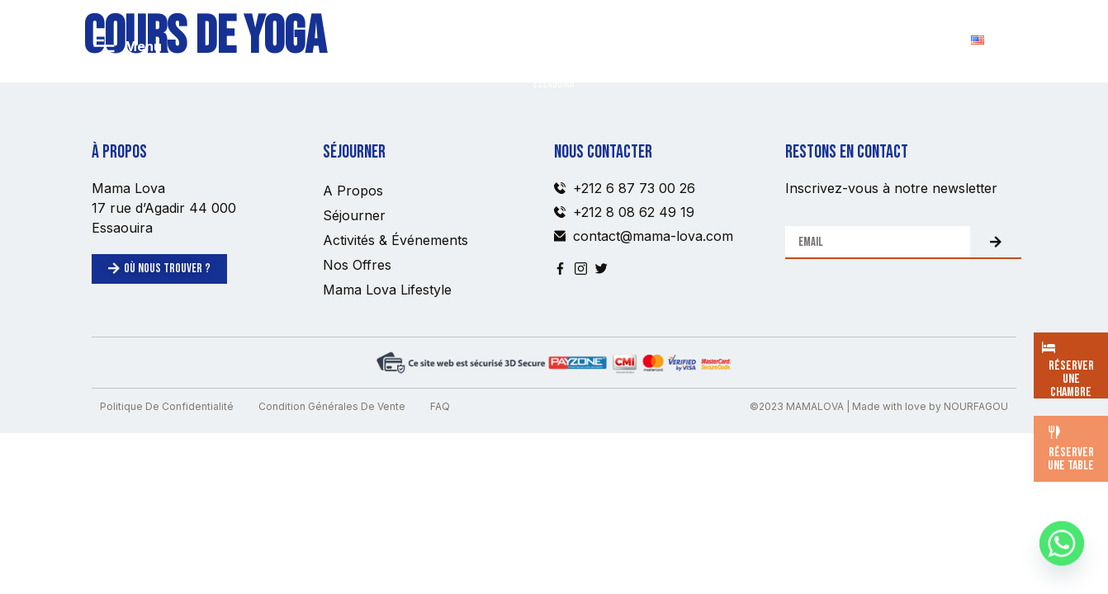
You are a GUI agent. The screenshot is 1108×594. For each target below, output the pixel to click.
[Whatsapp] (1061, 551)
